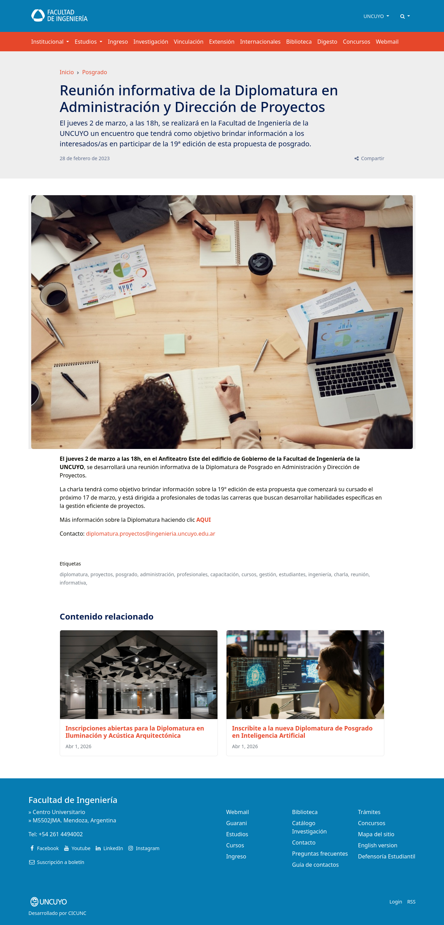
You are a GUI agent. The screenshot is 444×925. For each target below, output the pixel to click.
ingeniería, (320, 574)
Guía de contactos (315, 864)
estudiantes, (293, 574)
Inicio (67, 72)
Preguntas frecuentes (320, 853)
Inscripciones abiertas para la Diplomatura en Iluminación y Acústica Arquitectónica (135, 732)
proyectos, (102, 574)
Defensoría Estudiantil (386, 856)
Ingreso (118, 41)
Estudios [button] (86, 41)
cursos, (249, 574)
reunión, (360, 574)
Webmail (387, 41)
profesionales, (193, 574)
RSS (411, 901)
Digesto (327, 41)
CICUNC (77, 913)
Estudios (237, 834)
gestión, (268, 574)
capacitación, (225, 574)
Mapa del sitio (376, 834)
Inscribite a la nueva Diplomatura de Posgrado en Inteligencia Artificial (302, 732)
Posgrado (94, 72)
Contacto (304, 842)
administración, (158, 574)
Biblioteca (299, 41)
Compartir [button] (368, 158)
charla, (341, 574)
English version (378, 845)
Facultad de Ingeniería (73, 799)
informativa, (73, 582)
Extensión (221, 41)
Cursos (235, 845)
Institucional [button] (48, 41)
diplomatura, (74, 574)
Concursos (356, 41)
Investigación (151, 41)
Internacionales (260, 41)
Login (396, 901)
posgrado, (127, 574)
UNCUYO (374, 16)
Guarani (236, 823)
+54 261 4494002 (61, 834)
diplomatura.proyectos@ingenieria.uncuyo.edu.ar (150, 533)
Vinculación (189, 41)
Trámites (369, 812)
